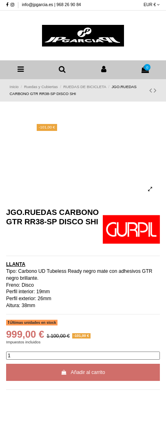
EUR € (152, 4)
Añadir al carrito (83, 372)
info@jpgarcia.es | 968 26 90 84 (51, 4)
